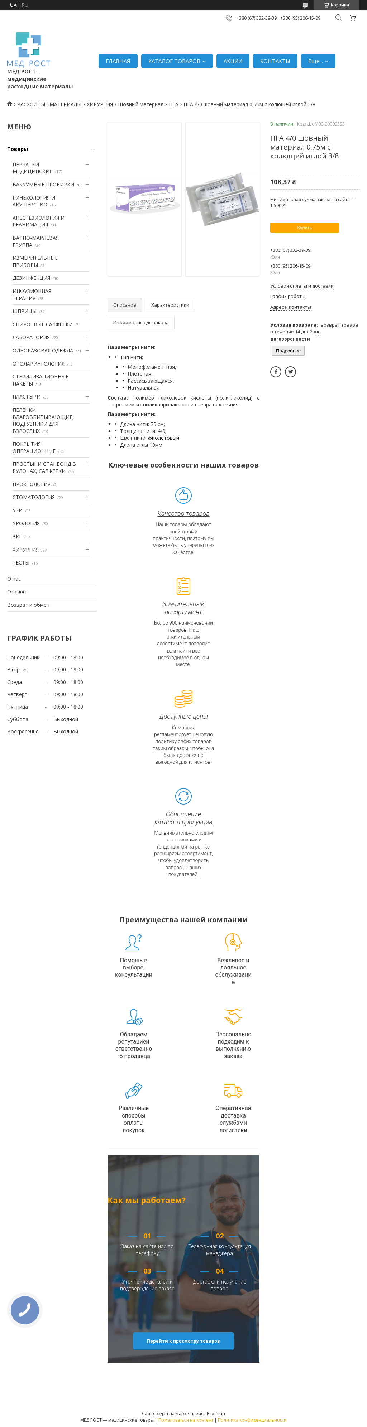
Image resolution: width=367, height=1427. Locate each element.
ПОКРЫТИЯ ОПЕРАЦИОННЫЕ (34, 447)
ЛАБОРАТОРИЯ (31, 337)
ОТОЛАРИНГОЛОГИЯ (39, 363)
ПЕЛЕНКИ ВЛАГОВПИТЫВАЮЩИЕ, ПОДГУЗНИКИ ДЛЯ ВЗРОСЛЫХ (43, 420)
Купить (304, 227)
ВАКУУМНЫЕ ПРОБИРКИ (43, 184)
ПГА (173, 104)
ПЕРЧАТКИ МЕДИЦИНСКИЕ (32, 168)
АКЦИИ (233, 60)
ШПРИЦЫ (25, 311)
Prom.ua (216, 1413)
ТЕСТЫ (21, 562)
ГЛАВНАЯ (118, 60)
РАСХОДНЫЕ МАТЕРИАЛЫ (49, 104)
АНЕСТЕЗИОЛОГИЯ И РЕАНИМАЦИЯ (39, 221)
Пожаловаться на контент (185, 1420)
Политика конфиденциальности (252, 1420)
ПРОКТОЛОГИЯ (32, 484)
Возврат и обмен (28, 604)
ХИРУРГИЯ (100, 104)
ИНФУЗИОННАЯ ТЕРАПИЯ (32, 295)
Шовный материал (140, 104)
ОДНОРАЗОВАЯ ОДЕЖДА (43, 350)
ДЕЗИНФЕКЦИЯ (31, 277)
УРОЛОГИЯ (26, 523)
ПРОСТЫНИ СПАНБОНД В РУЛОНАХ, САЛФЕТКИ (44, 467)
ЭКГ (17, 536)
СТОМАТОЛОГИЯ (34, 497)
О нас (14, 578)
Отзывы (17, 591)
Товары (17, 149)
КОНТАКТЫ (275, 60)
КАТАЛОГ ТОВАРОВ (174, 60)
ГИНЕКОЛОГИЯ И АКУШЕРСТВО (34, 201)
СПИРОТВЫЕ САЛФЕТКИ (43, 324)
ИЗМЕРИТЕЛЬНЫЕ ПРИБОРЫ (35, 261)
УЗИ (18, 510)
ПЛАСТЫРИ (26, 396)
